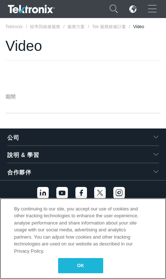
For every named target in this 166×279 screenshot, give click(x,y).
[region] (83, 238)
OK (80, 265)
